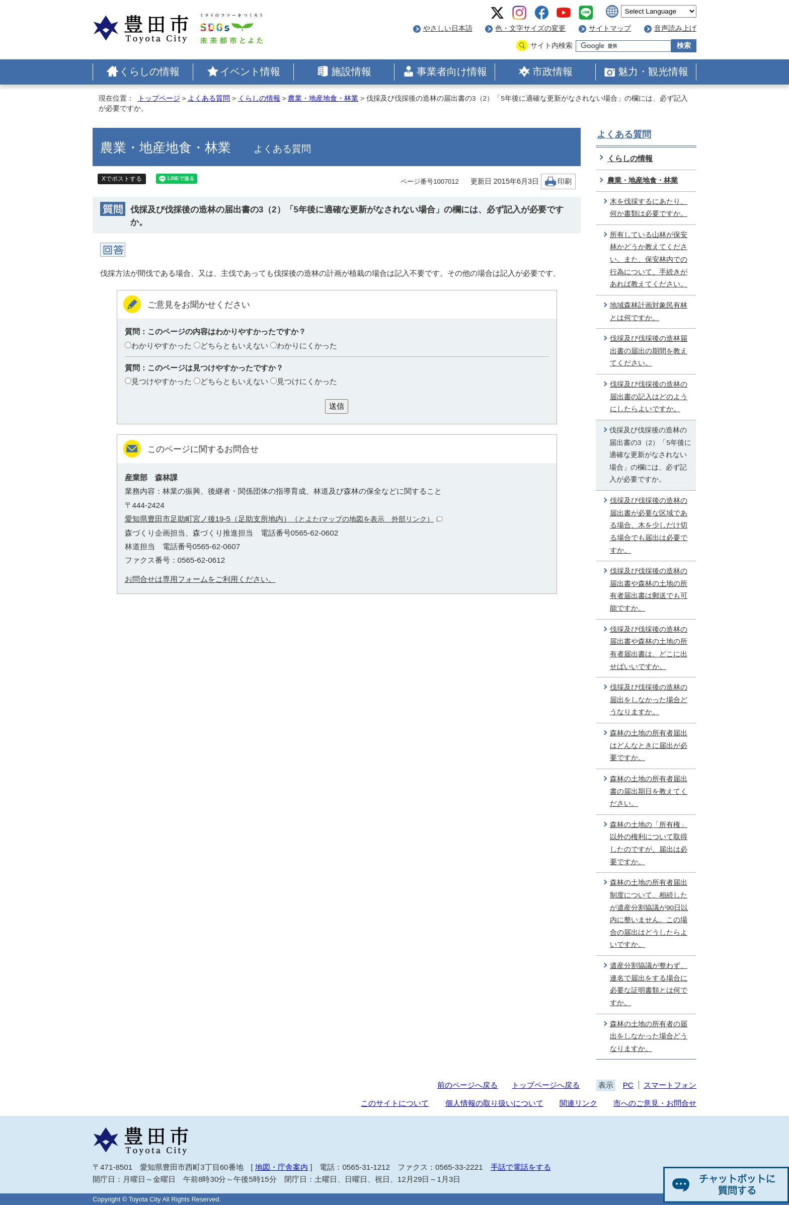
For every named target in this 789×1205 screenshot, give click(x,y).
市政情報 (552, 71)
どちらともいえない (234, 345)
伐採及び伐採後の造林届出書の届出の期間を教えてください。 (648, 351)
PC (628, 1085)
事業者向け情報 (452, 71)
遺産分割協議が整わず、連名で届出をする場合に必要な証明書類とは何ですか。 (648, 984)
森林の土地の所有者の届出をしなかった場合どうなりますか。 (648, 1036)
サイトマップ (610, 28)
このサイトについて (395, 1103)
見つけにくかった (307, 381)
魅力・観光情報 (653, 71)
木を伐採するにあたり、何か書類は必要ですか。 (648, 208)
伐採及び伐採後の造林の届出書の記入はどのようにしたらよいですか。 (648, 397)
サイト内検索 (551, 45)
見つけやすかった (161, 381)
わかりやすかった (161, 345)
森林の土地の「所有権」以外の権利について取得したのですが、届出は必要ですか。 (648, 843)
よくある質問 (209, 98)
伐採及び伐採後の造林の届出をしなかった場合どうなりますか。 (648, 700)
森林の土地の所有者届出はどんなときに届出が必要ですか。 (648, 745)
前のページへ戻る (467, 1085)
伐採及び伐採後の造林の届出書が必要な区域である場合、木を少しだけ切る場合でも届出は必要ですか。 (648, 525)
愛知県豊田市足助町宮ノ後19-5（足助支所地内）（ (283, 518)
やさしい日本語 (447, 28)
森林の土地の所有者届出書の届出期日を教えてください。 (648, 791)
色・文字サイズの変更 (530, 28)
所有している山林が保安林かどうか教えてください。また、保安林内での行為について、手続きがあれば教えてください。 (648, 259)
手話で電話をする (521, 1167)
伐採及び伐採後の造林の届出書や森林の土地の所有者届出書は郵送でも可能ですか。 (648, 589)
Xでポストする (122, 178)
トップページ (159, 98)
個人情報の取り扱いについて (494, 1103)
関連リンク (578, 1103)
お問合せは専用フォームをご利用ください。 (200, 579)
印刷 (565, 181)
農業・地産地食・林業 (323, 98)
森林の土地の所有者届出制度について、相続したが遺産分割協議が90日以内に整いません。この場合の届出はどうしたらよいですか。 (649, 913)
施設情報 (351, 71)
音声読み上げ (675, 28)
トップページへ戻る (546, 1085)
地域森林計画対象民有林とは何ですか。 (648, 312)
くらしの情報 (149, 71)
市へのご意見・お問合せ (654, 1103)
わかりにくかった (307, 345)
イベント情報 (250, 71)
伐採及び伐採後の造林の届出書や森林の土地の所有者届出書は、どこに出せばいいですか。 (648, 648)
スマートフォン (670, 1085)
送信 (336, 406)
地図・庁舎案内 (281, 1167)
